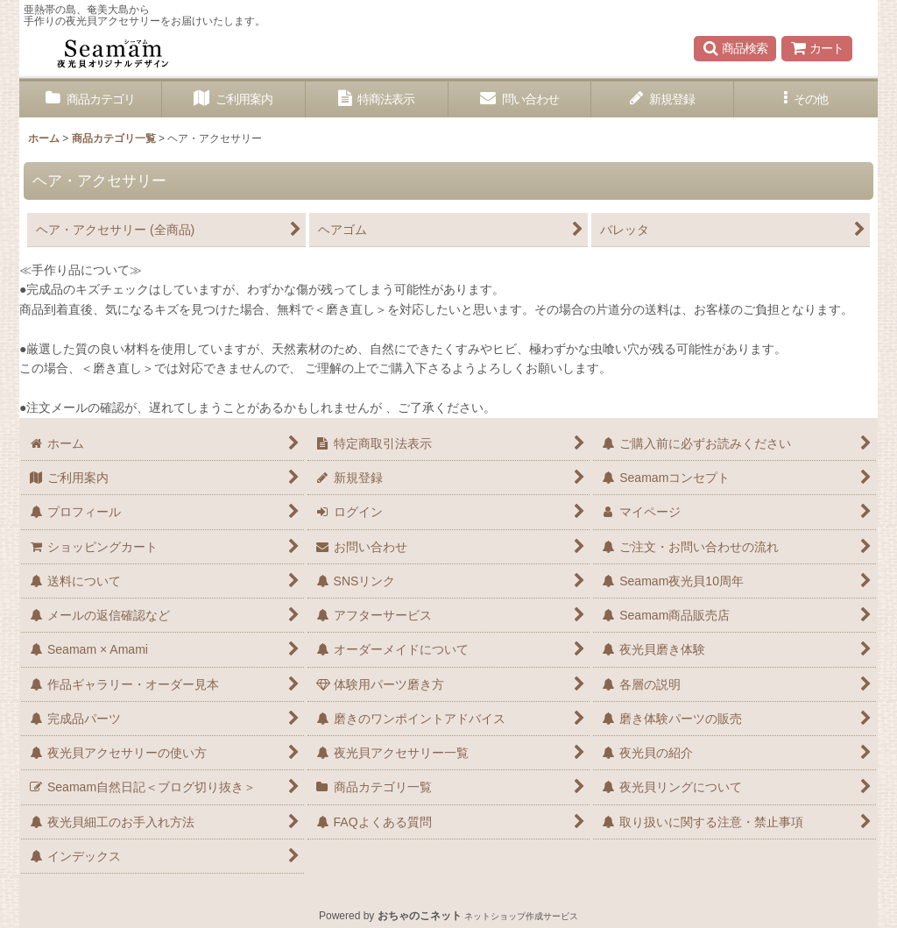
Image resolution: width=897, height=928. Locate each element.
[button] (735, 48)
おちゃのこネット (420, 916)
